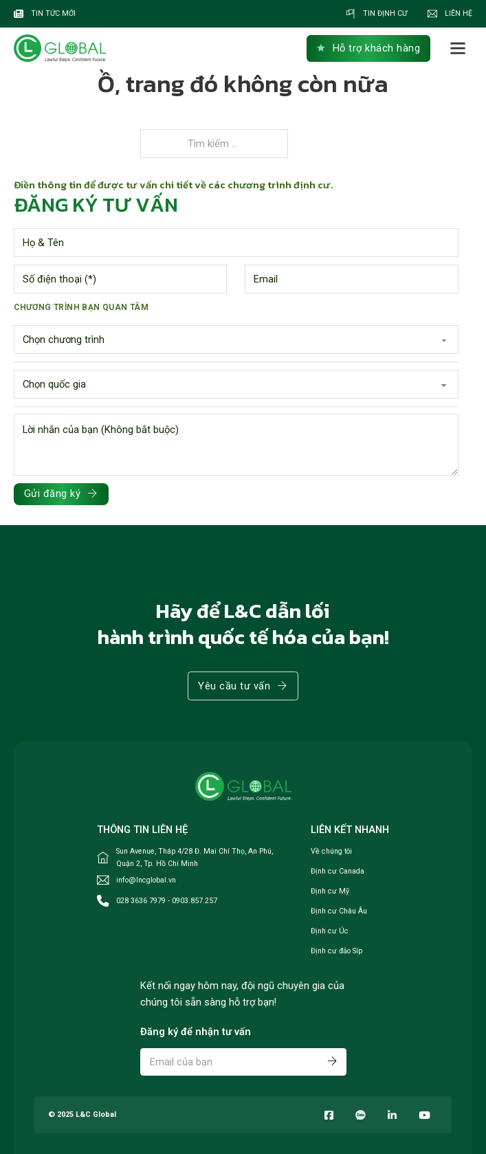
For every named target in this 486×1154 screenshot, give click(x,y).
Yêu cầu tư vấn (243, 686)
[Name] (236, 242)
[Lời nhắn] (236, 445)
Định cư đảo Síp (336, 950)
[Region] (236, 384)
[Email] (351, 279)
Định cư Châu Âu (339, 911)
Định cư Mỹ (330, 891)
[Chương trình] (236, 339)
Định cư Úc (330, 930)
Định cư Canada (337, 871)
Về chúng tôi (331, 851)
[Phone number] (120, 279)
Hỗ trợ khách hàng (369, 48)
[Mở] (458, 48)
